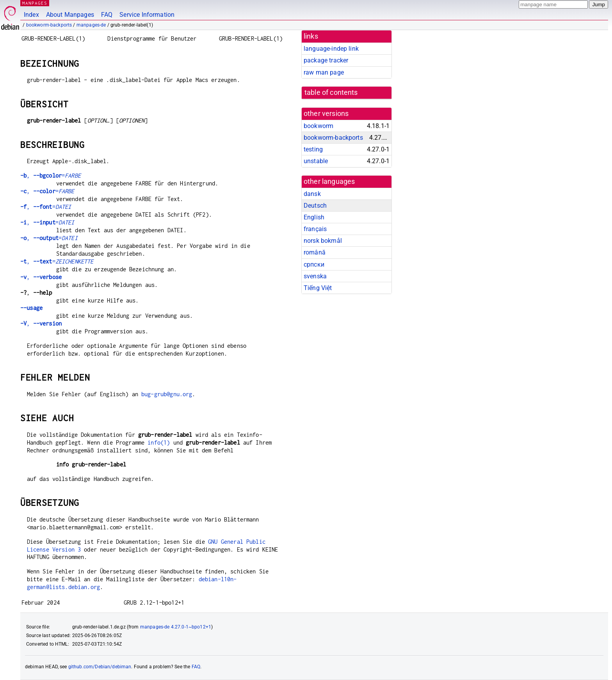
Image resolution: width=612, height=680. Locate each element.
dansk (312, 194)
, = (50, 175)
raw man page (324, 72)
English (314, 217)
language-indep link (331, 48)
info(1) (159, 442)
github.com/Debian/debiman (100, 666)
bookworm (318, 126)
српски (314, 264)
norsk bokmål (323, 240)
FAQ (106, 14)
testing (313, 149)
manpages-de (91, 25)
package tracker (326, 60)
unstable (316, 161)
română (315, 252)
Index (31, 14)
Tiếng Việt (318, 288)
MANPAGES (34, 2)
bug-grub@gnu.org (166, 394)
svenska (315, 276)
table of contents (331, 92)
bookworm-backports (49, 25)
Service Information (146, 14)
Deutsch (315, 205)
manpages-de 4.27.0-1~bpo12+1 (175, 627)
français (315, 229)
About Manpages (70, 14)
